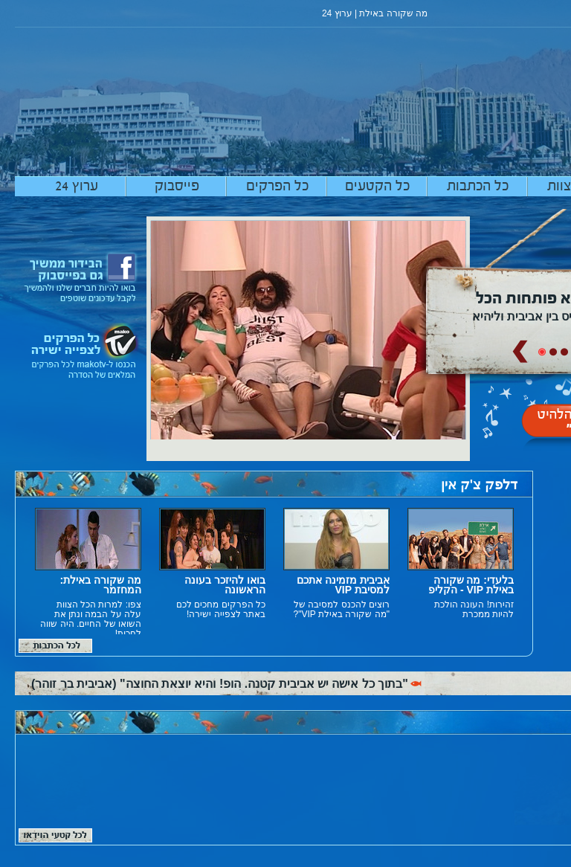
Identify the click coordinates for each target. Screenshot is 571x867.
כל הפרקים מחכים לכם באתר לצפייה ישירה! (220, 609)
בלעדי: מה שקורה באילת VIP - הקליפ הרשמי (471, 590)
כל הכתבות (478, 187)
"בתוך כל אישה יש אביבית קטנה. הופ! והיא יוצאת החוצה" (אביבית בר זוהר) (219, 683)
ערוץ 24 (76, 187)
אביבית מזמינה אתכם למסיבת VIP (343, 585)
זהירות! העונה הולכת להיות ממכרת (474, 609)
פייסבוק (177, 187)
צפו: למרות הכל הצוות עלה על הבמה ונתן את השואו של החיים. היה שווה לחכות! (90, 619)
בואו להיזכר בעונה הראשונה (224, 585)
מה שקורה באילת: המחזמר (100, 585)
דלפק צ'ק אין (479, 484)
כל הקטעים (377, 187)
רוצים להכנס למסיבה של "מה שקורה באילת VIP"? (341, 609)
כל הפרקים (277, 187)
